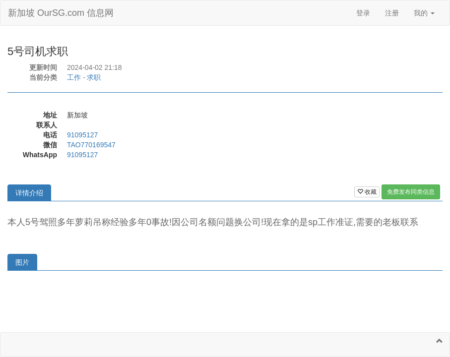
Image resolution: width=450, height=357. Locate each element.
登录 (363, 13)
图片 (22, 262)
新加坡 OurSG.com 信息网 (61, 13)
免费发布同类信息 (411, 191)
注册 (392, 13)
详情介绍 (29, 193)
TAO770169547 (91, 145)
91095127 (82, 135)
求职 (94, 77)
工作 (74, 77)
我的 (424, 13)
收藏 (367, 191)
